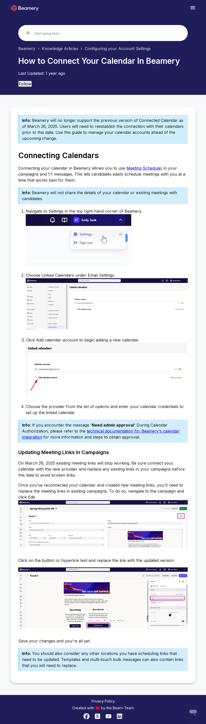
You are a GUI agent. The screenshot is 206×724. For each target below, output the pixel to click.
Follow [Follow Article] (25, 83)
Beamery (26, 48)
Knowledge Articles (60, 48)
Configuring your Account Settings (118, 48)
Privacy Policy (103, 701)
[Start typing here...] (53, 33)
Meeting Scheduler (144, 168)
